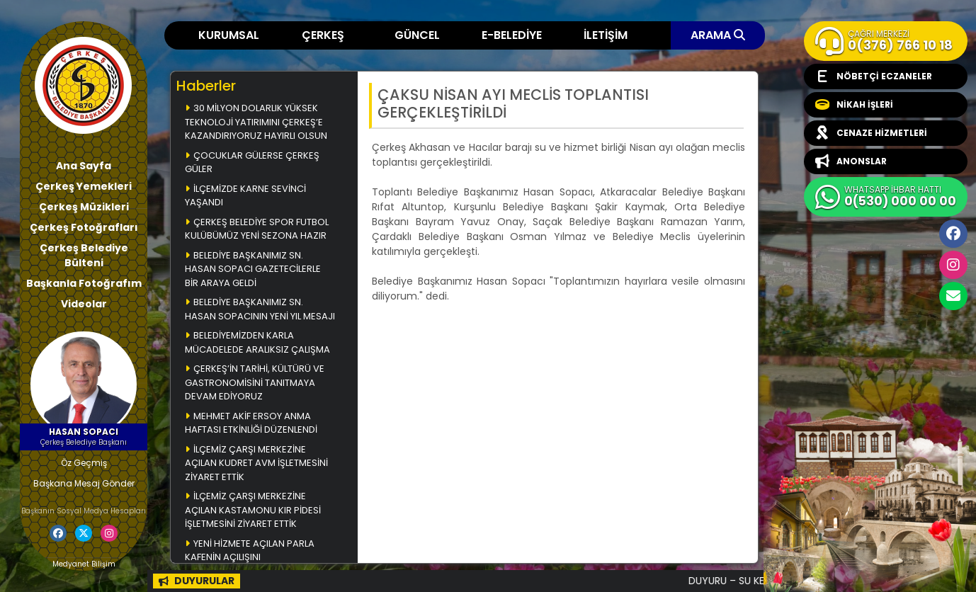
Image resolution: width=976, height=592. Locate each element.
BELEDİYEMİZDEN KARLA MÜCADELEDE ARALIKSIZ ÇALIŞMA (257, 342)
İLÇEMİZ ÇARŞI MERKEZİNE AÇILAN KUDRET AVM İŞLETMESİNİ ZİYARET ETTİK (256, 463)
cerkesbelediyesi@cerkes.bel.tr (953, 296)
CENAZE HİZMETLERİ (871, 133)
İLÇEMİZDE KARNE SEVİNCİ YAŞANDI (245, 196)
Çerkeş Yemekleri (83, 186)
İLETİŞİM (606, 35)
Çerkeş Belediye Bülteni (84, 255)
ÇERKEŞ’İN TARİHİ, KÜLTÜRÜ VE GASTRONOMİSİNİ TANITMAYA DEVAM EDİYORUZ (254, 382)
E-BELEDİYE (512, 35)
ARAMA (718, 35)
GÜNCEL (417, 35)
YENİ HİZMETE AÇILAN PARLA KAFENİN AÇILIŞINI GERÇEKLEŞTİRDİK (249, 557)
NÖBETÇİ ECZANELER (873, 76)
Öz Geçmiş (84, 463)
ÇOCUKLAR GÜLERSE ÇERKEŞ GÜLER (252, 162)
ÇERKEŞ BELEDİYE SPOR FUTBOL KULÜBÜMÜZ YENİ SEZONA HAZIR (257, 229)
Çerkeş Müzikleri (84, 207)
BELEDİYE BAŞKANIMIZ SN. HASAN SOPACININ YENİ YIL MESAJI (260, 309)
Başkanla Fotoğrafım (84, 283)
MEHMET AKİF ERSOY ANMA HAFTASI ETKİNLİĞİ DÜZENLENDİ (251, 423)
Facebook (953, 234)
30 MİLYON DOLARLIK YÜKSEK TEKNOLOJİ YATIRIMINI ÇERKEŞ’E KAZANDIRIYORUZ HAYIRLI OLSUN (256, 121)
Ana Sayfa (83, 166)
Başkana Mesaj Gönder (84, 483)
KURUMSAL (228, 35)
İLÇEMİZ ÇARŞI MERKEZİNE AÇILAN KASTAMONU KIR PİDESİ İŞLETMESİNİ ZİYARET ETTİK (253, 509)
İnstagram (953, 265)
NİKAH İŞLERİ (854, 105)
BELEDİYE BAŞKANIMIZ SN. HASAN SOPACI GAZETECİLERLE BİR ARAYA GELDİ (253, 269)
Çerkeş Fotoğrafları (84, 227)
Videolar (84, 304)
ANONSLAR (851, 161)
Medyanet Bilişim (83, 564)
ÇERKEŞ (323, 35)
